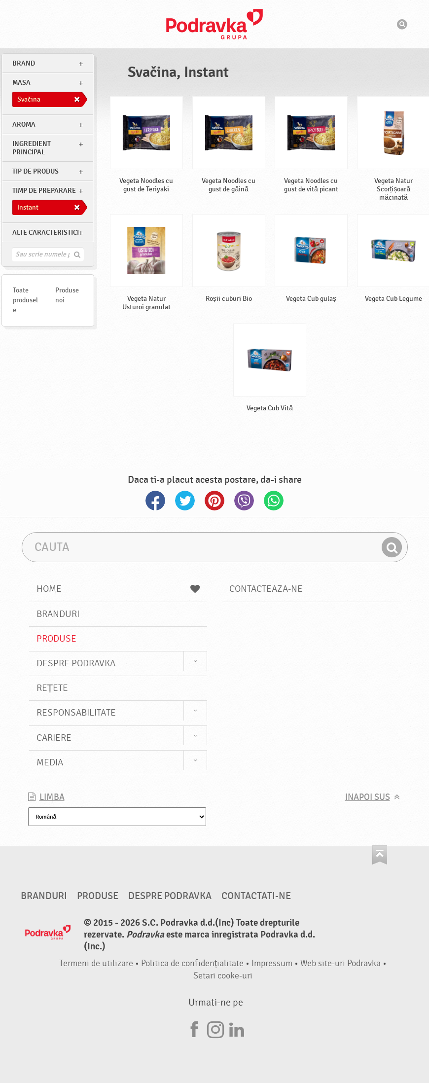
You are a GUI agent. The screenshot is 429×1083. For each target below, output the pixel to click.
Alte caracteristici (45, 232)
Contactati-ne (256, 896)
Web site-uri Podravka (340, 963)
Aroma (24, 124)
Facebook (155, 500)
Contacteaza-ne (266, 588)
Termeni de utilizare (96, 963)
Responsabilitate (76, 712)
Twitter (185, 500)
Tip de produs (35, 171)
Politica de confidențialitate (192, 963)
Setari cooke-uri (222, 976)
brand (23, 63)
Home (118, 588)
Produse (56, 638)
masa (21, 82)
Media (49, 762)
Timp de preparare (44, 190)
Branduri (57, 614)
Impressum (271, 963)
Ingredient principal (31, 148)
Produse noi (67, 295)
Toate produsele (25, 300)
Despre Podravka (75, 663)
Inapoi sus (367, 797)
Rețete (52, 688)
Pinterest (214, 500)
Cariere (54, 737)
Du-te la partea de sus (379, 855)
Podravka (214, 24)
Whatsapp (274, 500)
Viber (244, 500)
